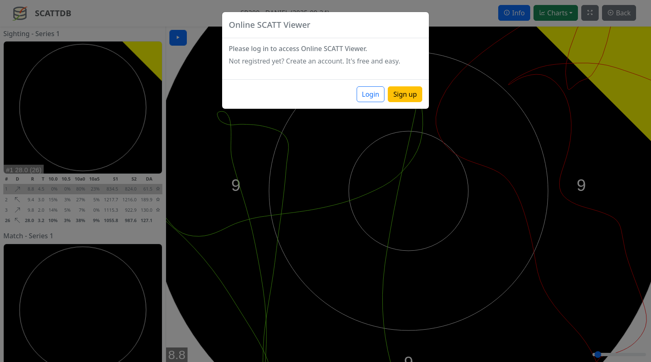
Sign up (405, 94)
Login (370, 94)
